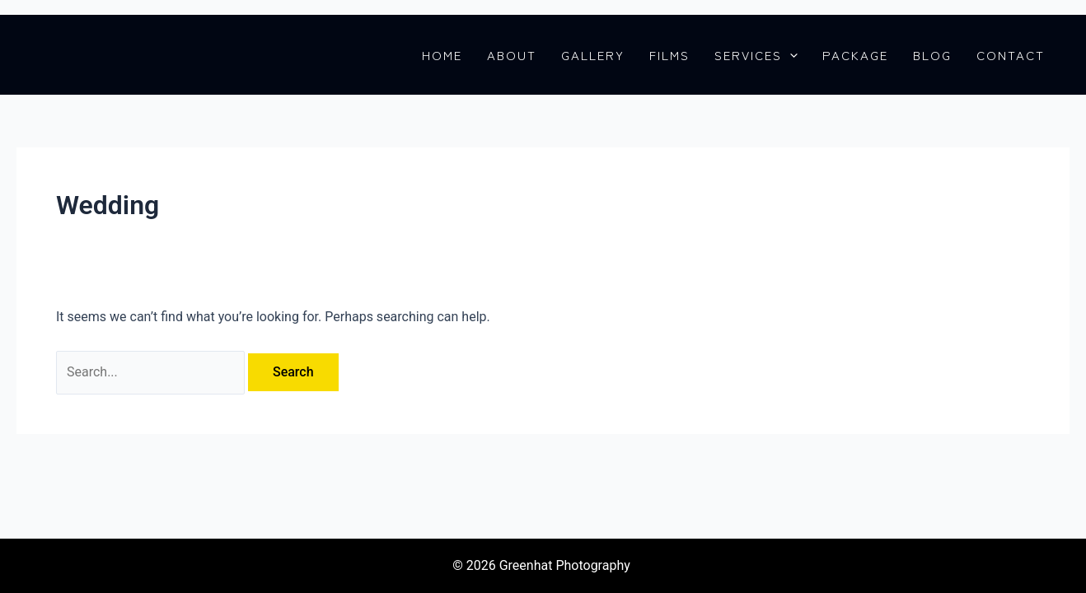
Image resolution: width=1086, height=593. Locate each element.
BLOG (932, 55)
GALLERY (593, 55)
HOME (442, 55)
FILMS (669, 55)
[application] (790, 55)
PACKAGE (855, 55)
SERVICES (756, 55)
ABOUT (511, 55)
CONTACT (1010, 55)
